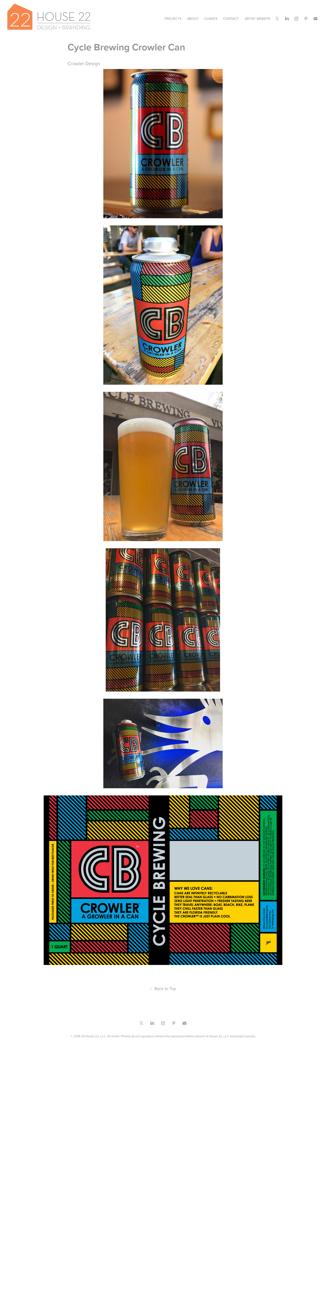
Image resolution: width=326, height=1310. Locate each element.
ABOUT (192, 18)
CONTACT (231, 18)
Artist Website (257, 18)
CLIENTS (210, 18)
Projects (173, 18)
